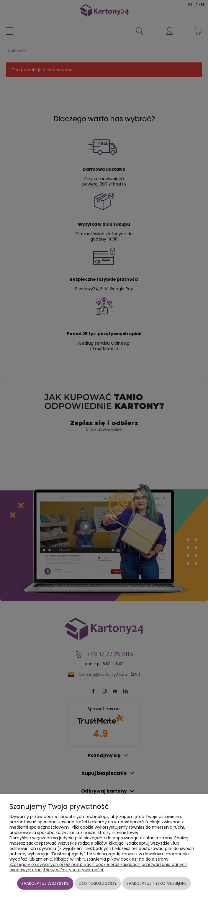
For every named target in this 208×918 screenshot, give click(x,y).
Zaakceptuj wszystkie (45, 883)
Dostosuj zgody (98, 883)
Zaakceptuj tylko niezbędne (156, 883)
